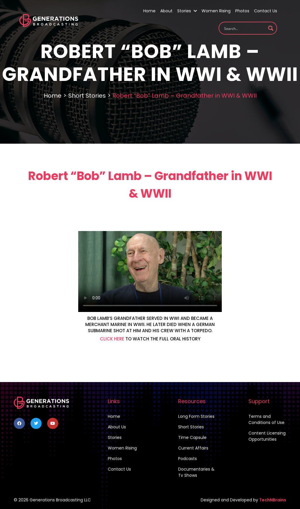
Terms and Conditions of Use (266, 419)
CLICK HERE (112, 339)
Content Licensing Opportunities (267, 436)
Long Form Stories (196, 416)
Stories (187, 11)
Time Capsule (192, 437)
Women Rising (216, 11)
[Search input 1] (244, 28)
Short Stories (87, 95)
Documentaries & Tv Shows (196, 472)
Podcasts (187, 459)
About (166, 11)
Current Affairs (193, 448)
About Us (117, 427)
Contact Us (265, 11)
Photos (242, 11)
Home (149, 11)
